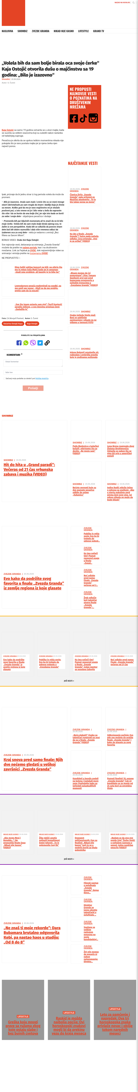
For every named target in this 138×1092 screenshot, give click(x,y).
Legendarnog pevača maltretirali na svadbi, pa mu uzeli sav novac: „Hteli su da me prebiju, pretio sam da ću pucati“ (38, 288)
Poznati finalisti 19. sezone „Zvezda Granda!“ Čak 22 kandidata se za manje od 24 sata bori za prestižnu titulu (120, 783)
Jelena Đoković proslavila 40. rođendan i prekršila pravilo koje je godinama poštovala (84, 354)
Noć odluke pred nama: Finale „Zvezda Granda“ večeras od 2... (91, 580)
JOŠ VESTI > (69, 681)
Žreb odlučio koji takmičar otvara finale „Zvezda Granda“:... (90, 602)
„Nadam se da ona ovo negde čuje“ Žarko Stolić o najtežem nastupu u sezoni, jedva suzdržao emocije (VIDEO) (123, 842)
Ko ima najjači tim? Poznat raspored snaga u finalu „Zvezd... (91, 558)
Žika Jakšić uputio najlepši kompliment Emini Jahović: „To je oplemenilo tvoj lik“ (49, 841)
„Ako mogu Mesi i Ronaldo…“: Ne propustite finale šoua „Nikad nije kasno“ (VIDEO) (14, 842)
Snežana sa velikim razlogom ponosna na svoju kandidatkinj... (91, 933)
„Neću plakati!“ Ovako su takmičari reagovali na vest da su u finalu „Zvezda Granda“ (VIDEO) (86, 739)
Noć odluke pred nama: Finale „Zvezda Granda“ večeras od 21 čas (122, 662)
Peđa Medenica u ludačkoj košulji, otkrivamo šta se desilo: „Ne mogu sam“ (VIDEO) (86, 450)
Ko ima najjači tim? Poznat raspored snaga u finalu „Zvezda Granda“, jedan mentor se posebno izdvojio (86, 664)
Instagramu (39, 253)
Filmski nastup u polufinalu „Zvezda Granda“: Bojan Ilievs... (91, 888)
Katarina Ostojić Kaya (13, 323)
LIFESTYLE (23, 1016)
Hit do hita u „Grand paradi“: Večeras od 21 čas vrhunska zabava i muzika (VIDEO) (29, 469)
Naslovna (7, 31)
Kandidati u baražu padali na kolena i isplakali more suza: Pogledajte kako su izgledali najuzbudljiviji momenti (86, 783)
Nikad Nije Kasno (64, 31)
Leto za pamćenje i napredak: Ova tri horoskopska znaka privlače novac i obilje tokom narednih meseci (115, 1023)
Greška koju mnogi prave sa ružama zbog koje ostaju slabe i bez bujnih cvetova (23, 1027)
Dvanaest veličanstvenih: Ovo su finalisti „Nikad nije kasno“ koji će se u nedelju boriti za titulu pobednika (86, 843)
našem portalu (30, 247)
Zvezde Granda (40, 31)
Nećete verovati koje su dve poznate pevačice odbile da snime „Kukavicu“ (84, 491)
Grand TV (98, 31)
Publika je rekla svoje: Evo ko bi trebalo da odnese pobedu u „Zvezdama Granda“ (50, 663)
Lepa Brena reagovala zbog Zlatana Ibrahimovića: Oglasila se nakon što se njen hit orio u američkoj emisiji (120, 451)
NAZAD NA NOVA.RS (122, 2)
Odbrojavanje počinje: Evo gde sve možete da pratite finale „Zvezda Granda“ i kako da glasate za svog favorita (120, 740)
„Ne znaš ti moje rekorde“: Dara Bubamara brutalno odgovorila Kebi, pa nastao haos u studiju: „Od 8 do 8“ (32, 935)
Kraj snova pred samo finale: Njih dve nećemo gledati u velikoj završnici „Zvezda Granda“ (33, 764)
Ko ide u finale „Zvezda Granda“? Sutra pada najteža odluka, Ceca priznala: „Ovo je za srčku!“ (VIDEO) (84, 237)
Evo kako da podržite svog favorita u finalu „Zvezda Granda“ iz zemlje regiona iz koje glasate (34, 583)
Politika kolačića (42, 378)
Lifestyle (83, 31)
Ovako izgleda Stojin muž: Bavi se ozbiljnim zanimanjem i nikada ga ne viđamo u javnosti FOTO (83, 319)
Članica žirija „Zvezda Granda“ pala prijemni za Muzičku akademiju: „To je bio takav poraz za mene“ (83, 198)
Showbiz (22, 31)
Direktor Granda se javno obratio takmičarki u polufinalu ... (90, 910)
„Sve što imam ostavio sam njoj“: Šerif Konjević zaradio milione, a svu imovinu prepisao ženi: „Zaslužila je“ (38, 307)
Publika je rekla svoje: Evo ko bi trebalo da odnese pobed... (92, 537)
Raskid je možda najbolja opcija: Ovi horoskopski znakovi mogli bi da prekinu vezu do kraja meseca (69, 1025)
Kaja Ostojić (8, 130)
